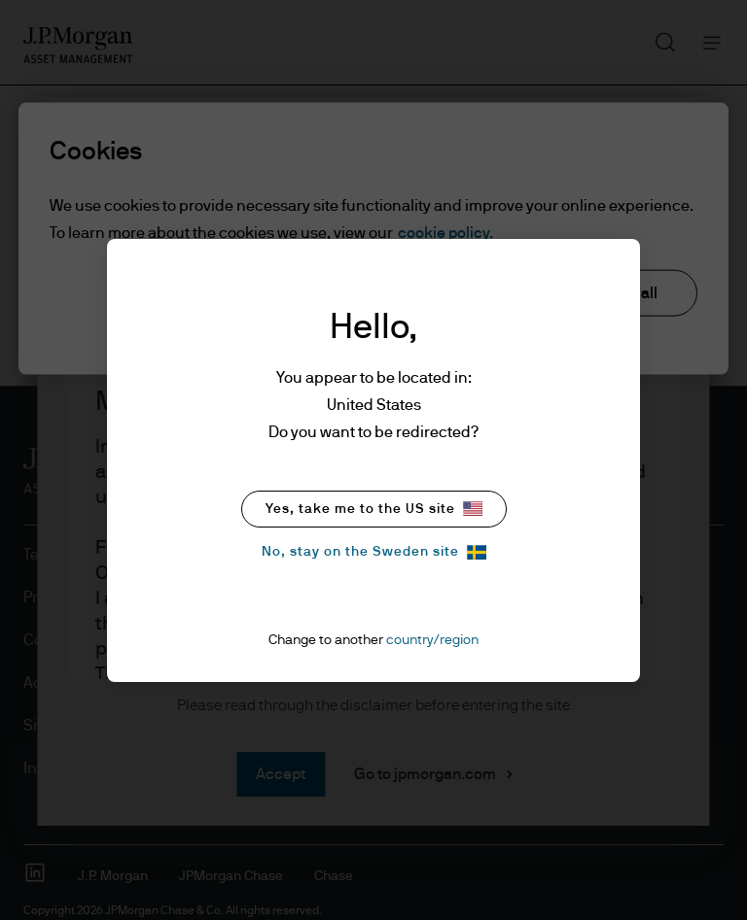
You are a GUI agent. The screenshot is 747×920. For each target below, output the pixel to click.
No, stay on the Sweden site (374, 552)
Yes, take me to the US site (374, 508)
